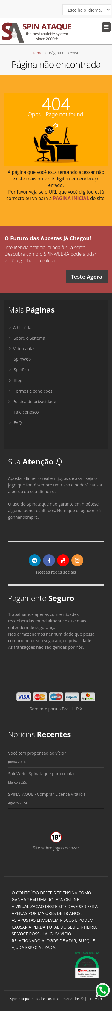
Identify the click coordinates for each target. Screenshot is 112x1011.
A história (19, 327)
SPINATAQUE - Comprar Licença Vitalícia (47, 794)
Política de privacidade (32, 401)
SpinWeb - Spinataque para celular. (42, 773)
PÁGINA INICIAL (71, 198)
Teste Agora (86, 276)
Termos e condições (31, 391)
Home (36, 52)
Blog (15, 380)
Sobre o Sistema (27, 338)
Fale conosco (24, 412)
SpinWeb (20, 359)
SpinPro (19, 369)
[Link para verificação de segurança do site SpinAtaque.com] (86, 964)
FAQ (15, 422)
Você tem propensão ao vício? (37, 753)
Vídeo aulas (21, 348)
